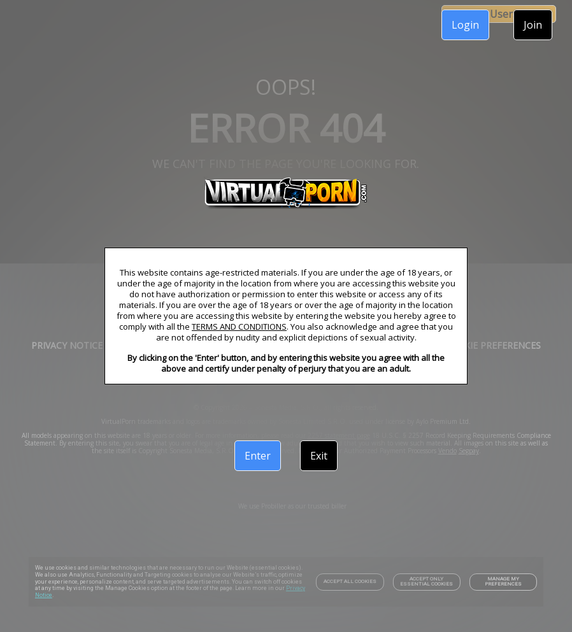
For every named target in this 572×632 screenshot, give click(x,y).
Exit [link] (318, 456)
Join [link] (533, 25)
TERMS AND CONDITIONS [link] (239, 326)
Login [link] (465, 25)
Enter (258, 456)
